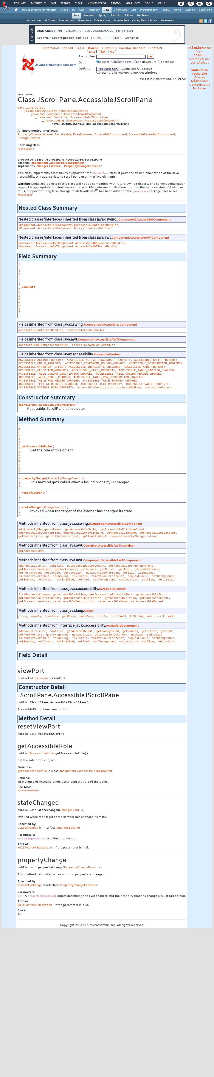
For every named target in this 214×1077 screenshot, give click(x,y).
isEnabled (146, 572)
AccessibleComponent (110, 134)
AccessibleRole (19, 450)
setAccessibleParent (147, 601)
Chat (78, 3)
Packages (199, 88)
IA (73, 9)
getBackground (66, 569)
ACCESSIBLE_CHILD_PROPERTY (39, 363)
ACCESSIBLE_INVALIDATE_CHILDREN (94, 367)
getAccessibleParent (34, 569)
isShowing (60, 576)
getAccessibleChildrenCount (122, 529)
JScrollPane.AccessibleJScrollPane (46, 405)
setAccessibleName (112, 601)
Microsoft (94, 9)
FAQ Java (50, 20)
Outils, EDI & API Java (144, 20)
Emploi (115, 3)
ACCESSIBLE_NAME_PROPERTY (144, 367)
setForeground (104, 579)
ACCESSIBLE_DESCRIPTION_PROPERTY (155, 363)
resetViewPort (33, 493)
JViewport (19, 302)
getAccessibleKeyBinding (83, 533)
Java (106, 9)
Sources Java (121, 20)
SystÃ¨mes (205, 9)
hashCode (86, 616)
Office (177, 9)
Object (88, 611)
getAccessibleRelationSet (39, 598)
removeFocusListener (107, 576)
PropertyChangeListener (35, 134)
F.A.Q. (79, 48)
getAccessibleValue (33, 601)
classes (103, 62)
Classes (199, 77)
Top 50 (67, 48)
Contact (155, 48)
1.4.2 (92, 52)
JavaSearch (167, 20)
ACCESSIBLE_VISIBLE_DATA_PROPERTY (45, 387)
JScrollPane (25, 149)
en (201, 52)
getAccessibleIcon (150, 594)
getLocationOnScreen (102, 572)
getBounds (88, 569)
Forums (20, 3)
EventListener (83, 134)
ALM (81, 9)
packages (166, 62)
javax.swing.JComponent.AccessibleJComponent (82, 120)
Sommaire (50, 48)
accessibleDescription (95, 387)
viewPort (28, 287)
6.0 (112, 52)
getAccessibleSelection (82, 598)
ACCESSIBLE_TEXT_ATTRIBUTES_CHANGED (47, 384)
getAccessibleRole (36, 446)
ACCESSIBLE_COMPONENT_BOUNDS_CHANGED (95, 363)
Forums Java (33, 20)
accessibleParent (158, 387)
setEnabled (65, 579)
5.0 (102, 52)
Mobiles (190, 9)
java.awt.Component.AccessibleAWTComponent (66, 114)
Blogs (65, 3)
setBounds (26, 579)
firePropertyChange (33, 594)
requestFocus (138, 576)
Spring (102, 15)
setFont (84, 579)
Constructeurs (199, 85)
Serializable (62, 134)
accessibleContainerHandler (40, 330)
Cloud (64, 9)
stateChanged (32, 507)
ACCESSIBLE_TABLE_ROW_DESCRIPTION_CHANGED (108, 377)
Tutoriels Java (66, 20)
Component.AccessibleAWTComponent (140, 238)
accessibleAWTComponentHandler (43, 345)
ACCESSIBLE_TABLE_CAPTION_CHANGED (146, 370)
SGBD (166, 9)
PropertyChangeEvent (64, 478)
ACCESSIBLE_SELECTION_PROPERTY (43, 370)
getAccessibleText (154, 598)
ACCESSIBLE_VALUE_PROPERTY (147, 384)
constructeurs (145, 62)
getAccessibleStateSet (158, 533)
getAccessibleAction (69, 594)
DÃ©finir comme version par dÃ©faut (199, 59)
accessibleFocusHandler (86, 330)
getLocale (52, 572)
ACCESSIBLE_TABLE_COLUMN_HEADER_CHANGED (128, 373)
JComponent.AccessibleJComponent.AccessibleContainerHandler (68, 225)
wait (150, 616)
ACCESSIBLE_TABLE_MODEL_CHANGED (44, 377)
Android (115, 15)
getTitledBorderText (62, 536)
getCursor (107, 569)
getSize (129, 572)
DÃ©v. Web (120, 9)
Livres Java (84, 20)
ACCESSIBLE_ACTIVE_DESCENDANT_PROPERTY (98, 360)
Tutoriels (38, 3)
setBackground (163, 576)
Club (161, 3)
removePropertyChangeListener (134, 536)
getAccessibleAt (31, 551)
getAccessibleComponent (86, 566)
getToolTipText (94, 536)
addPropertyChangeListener (39, 529)
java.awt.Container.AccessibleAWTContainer (73, 117)
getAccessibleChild (80, 529)
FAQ (53, 3)
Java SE (93, 48)
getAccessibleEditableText (110, 594)
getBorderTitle (30, 536)
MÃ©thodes (199, 81)
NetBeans (143, 15)
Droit (148, 3)
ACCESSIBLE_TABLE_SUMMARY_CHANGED (109, 380)
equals (36, 616)
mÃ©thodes (121, 62)
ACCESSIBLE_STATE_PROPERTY (93, 370)
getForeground (29, 572)
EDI (134, 9)
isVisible (80, 576)
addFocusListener (32, 566)
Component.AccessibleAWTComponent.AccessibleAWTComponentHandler (71, 243)
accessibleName (129, 387)
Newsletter (96, 3)
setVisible (166, 579)
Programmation (149, 9)
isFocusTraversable (33, 576)
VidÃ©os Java (102, 20)
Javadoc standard (133, 48)
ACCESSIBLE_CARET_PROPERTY (155, 360)
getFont (125, 569)
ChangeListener (28, 138)
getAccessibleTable (120, 598)
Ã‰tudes (133, 3)
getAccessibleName (121, 533)
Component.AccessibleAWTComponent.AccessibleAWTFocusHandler (68, 246)
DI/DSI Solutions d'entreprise (39, 9)
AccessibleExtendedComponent (152, 134)
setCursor (45, 579)
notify (102, 616)
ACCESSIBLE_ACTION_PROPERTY (40, 360)
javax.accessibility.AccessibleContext (56, 111)
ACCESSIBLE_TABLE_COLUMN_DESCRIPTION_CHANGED (55, 373)
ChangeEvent (53, 507)
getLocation (73, 572)
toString (137, 616)
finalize (51, 616)
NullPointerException (34, 847)
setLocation (128, 579)
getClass (69, 616)
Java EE (109, 48)
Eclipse (128, 15)
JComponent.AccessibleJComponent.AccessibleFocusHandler (64, 228)
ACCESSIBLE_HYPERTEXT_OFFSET (41, 367)
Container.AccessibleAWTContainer (109, 546)
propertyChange (34, 478)
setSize (148, 579)
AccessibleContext (107, 354)
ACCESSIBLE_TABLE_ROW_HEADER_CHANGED (48, 380)
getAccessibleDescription (39, 533)
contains (56, 566)
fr (197, 52)
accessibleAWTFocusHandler (93, 345)
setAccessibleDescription (73, 601)
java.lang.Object (31, 107)
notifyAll (118, 616)
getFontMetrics (147, 569)
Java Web (88, 15)
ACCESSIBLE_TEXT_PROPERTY (101, 384)
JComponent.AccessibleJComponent (58, 163)
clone (22, 616)
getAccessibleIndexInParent (131, 566)
